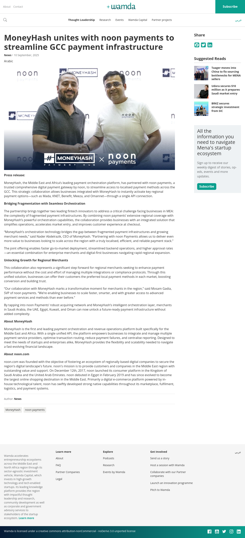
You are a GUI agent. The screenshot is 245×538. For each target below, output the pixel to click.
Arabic (8, 61)
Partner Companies (68, 472)
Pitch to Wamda (160, 490)
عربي (238, 19)
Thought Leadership (81, 20)
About (7, 6)
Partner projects (162, 20)
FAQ (58, 465)
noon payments (35, 410)
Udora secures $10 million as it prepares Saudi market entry (226, 89)
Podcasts (108, 458)
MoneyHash (13, 410)
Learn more (26, 518)
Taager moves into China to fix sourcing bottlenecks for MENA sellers (226, 73)
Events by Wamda (114, 472)
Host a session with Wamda (167, 465)
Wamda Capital (137, 20)
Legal (59, 479)
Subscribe (230, 6)
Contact (18, 6)
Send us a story (159, 458)
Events (119, 20)
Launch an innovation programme (171, 483)
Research (105, 20)
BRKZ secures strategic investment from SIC (225, 107)
